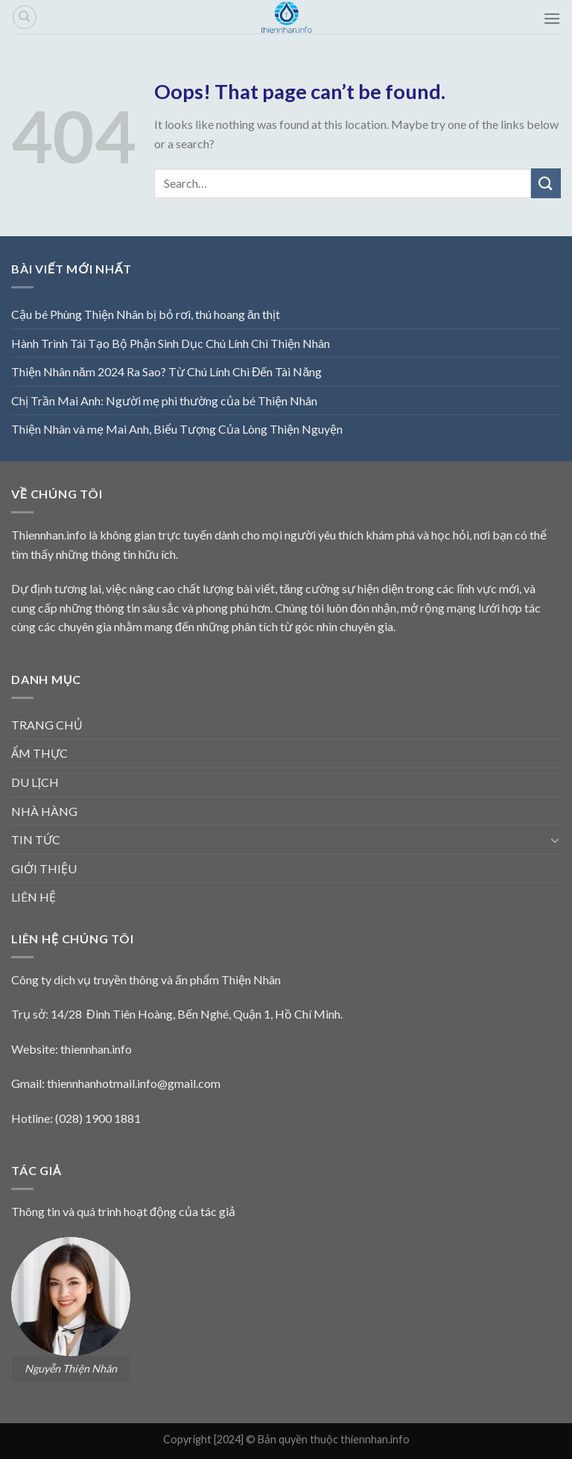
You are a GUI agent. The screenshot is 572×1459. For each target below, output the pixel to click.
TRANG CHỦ (47, 725)
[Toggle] (555, 840)
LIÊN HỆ (33, 897)
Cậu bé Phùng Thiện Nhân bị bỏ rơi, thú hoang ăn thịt (145, 314)
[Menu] (552, 18)
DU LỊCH (35, 782)
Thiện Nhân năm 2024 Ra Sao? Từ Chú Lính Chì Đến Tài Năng (166, 371)
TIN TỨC (35, 839)
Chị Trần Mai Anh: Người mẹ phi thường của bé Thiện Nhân (164, 400)
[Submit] (546, 182)
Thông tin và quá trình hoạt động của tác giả (123, 1211)
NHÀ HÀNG (44, 811)
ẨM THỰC (39, 753)
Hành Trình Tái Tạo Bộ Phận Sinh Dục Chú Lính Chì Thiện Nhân (170, 343)
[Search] (24, 17)
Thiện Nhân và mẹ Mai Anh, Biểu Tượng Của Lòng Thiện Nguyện (177, 429)
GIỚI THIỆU (44, 868)
